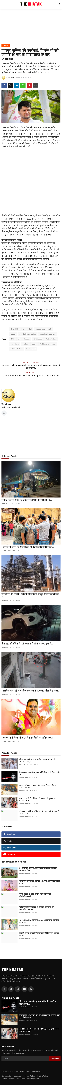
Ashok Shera (24, 777)
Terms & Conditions (10, 1079)
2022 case (38, 339)
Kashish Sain (6, 550)
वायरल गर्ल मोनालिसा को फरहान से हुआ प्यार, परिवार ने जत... (37, 799)
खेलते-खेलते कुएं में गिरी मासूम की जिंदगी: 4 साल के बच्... (39, 934)
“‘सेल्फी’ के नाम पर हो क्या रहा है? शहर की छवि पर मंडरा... (27, 547)
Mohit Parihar (6, 503)
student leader (24, 339)
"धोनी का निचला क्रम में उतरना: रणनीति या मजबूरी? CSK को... (36, 908)
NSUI (12, 339)
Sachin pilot (31, 349)
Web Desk (6, 404)
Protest (25, 344)
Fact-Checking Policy (30, 1079)
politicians (15, 344)
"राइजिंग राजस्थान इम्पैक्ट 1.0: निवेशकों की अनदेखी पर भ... (39, 882)
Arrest (13, 334)
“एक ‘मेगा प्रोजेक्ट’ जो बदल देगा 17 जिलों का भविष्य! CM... (27, 738)
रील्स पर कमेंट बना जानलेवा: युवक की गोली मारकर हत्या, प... (37, 760)
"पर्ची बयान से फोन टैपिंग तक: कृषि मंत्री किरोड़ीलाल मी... (35, 895)
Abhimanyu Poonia (47, 344)
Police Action (51, 339)
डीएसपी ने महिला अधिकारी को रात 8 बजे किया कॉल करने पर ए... (39, 812)
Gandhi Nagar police (27, 334)
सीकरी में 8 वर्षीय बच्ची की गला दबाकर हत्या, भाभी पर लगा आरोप (31, 375)
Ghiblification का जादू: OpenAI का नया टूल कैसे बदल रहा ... (39, 921)
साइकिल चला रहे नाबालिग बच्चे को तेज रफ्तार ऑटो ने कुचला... (30, 691)
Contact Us (6, 1076)
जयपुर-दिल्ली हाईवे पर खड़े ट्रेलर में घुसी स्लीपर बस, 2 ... (26, 500)
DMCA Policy (42, 1076)
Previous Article (31, 362)
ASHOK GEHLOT (17, 349)
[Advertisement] (31, 25)
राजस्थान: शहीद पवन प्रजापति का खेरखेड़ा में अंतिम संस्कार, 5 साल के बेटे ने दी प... (31, 366)
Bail (30, 329)
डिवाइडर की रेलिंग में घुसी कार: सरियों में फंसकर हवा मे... (27, 644)
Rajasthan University (44, 329)
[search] (59, 4)
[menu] (3, 4)
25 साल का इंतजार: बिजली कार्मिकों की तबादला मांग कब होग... (38, 869)
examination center (47, 334)
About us (17, 1076)
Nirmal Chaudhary (18, 329)
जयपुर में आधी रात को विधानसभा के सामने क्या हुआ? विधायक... (38, 786)
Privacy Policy (29, 1076)
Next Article (31, 373)
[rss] (31, 989)
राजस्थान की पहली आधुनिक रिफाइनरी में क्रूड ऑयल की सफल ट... (30, 595)
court (34, 344)
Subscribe (55, 1058)
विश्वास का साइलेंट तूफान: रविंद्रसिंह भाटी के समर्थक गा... (39, 773)
